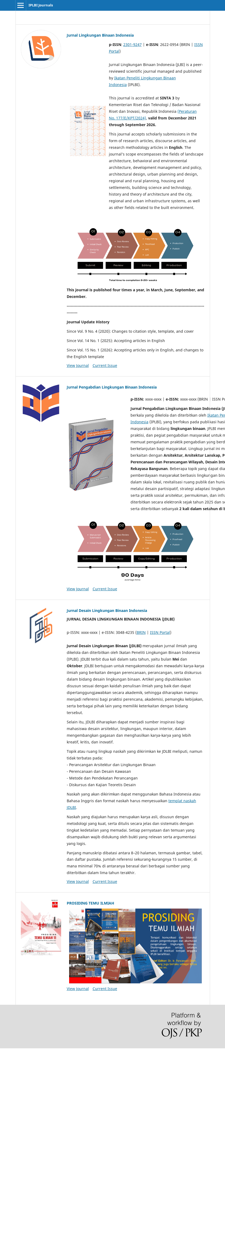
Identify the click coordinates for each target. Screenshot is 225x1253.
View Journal (78, 365)
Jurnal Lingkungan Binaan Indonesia (100, 35)
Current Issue (105, 365)
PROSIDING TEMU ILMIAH (90, 903)
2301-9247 (132, 44)
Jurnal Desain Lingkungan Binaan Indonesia (107, 610)
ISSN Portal (160, 632)
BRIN (141, 632)
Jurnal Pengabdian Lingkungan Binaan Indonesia (112, 387)
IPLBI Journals (41, 5)
